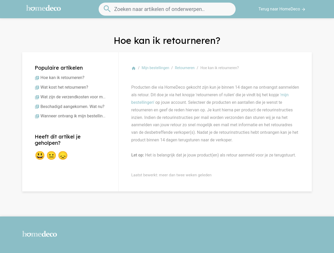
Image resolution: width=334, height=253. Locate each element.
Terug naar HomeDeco (282, 9)
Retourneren (185, 68)
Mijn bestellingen (155, 68)
